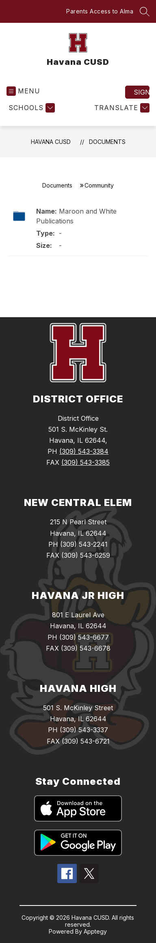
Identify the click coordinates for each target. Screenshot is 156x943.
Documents (107, 141)
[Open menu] (23, 91)
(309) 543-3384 (83, 451)
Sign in (142, 92)
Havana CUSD (51, 141)
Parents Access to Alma (99, 11)
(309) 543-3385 (85, 462)
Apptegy (95, 931)
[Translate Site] (121, 108)
